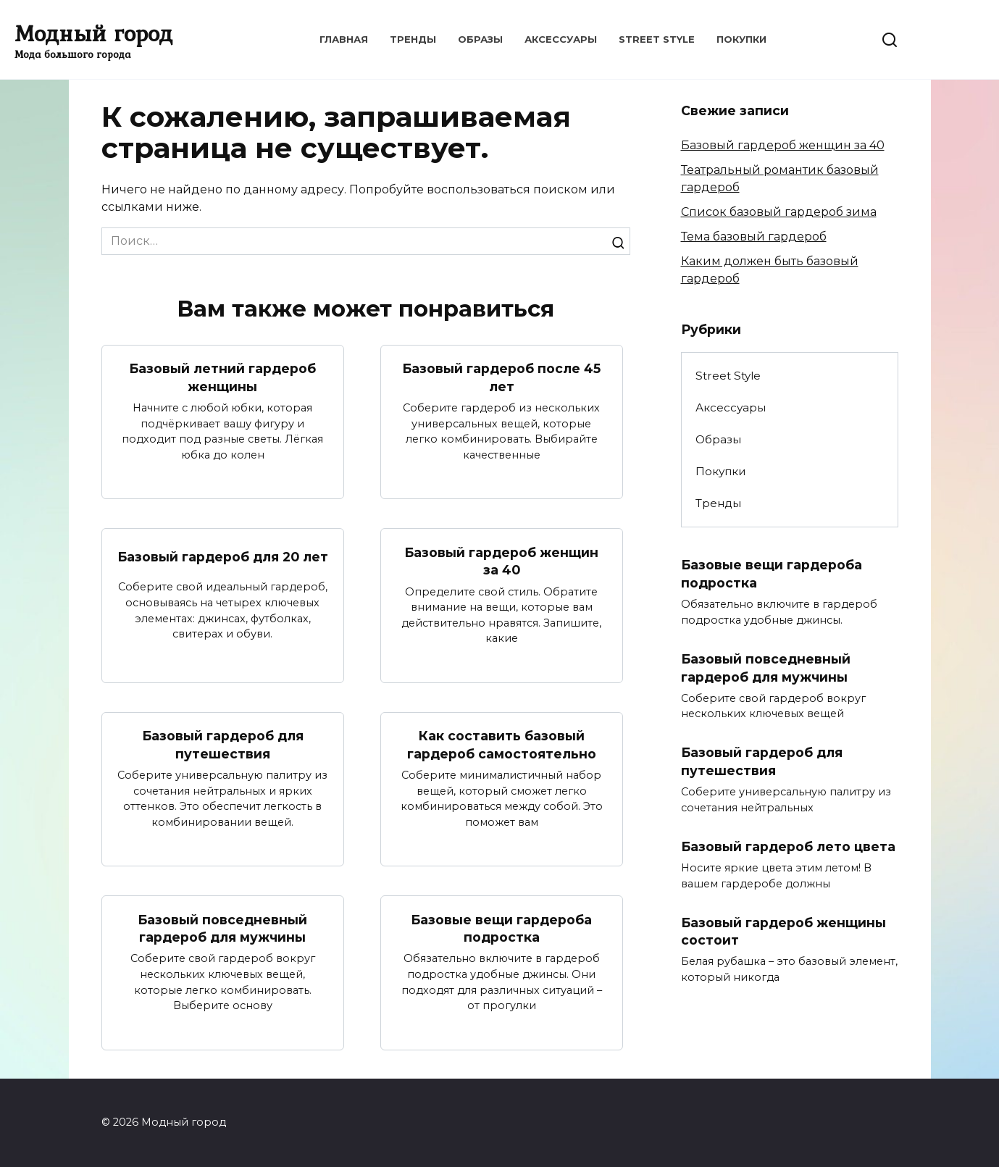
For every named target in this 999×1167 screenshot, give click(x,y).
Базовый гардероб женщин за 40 (501, 560)
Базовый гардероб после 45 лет (501, 377)
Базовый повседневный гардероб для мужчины (222, 928)
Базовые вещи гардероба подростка (501, 928)
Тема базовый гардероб (754, 236)
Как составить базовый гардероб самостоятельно (501, 744)
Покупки (741, 39)
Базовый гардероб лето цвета (788, 846)
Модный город (93, 33)
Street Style (657, 39)
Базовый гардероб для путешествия (223, 744)
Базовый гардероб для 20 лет (222, 556)
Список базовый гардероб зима (779, 212)
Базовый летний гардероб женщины (222, 377)
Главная (343, 39)
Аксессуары (560, 39)
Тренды (413, 39)
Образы (480, 39)
